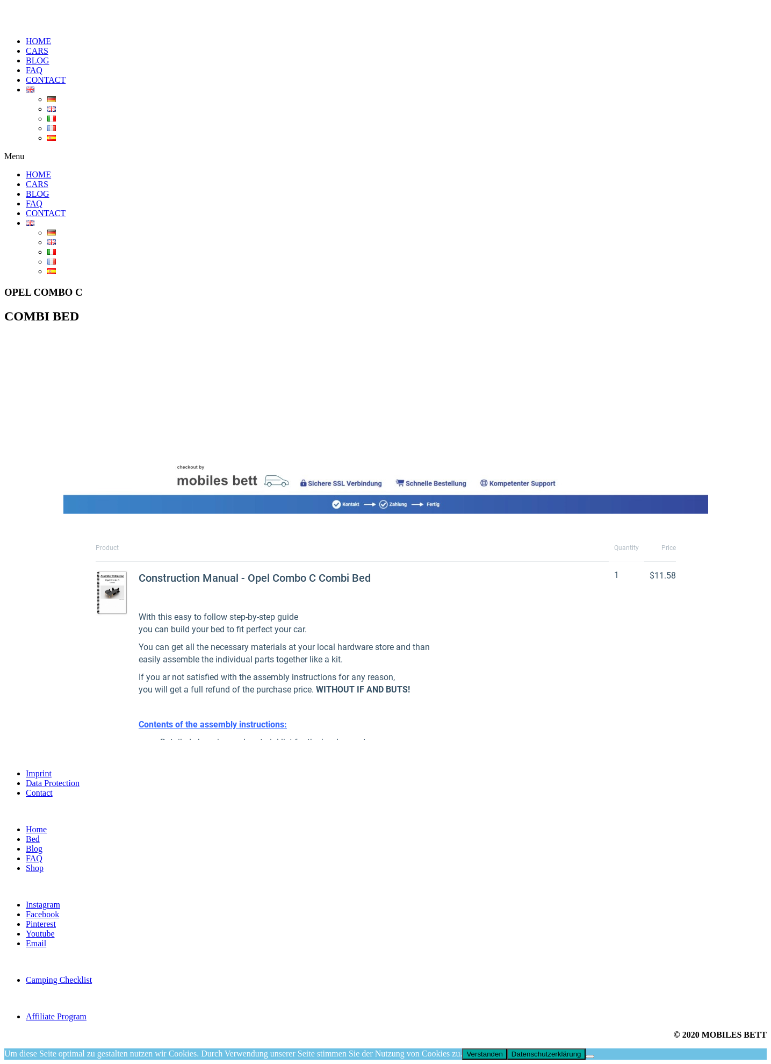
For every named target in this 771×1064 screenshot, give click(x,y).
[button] (385, 156)
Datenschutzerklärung (546, 1054)
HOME (38, 41)
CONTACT (46, 79)
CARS (37, 50)
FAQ (34, 70)
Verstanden (484, 1054)
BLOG (37, 60)
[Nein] (590, 1056)
